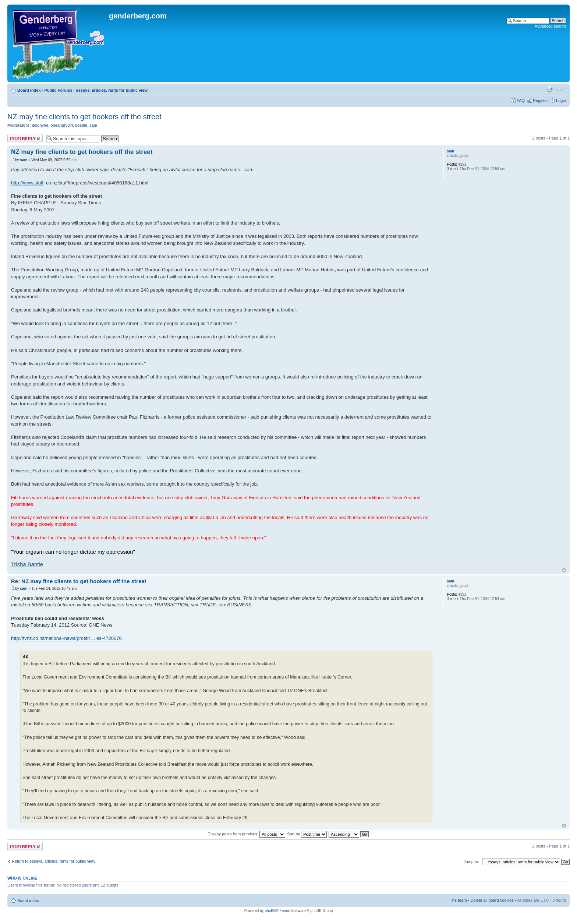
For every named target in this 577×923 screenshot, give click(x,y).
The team (458, 900)
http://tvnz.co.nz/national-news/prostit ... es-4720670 (66, 638)
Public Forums (58, 90)
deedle (81, 125)
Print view (549, 88)
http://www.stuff (27, 183)
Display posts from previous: (246, 834)
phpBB (270, 911)
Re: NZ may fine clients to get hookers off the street (78, 581)
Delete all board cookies (492, 900)
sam (93, 125)
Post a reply (25, 138)
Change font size (560, 88)
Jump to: (471, 861)
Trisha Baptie (27, 564)
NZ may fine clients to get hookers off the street (84, 117)
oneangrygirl (61, 125)
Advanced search (550, 26)
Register (540, 100)
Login (561, 100)
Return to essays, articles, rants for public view (53, 861)
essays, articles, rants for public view (112, 90)
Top (564, 570)
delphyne (40, 125)
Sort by (307, 834)
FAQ (521, 100)
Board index (29, 90)
